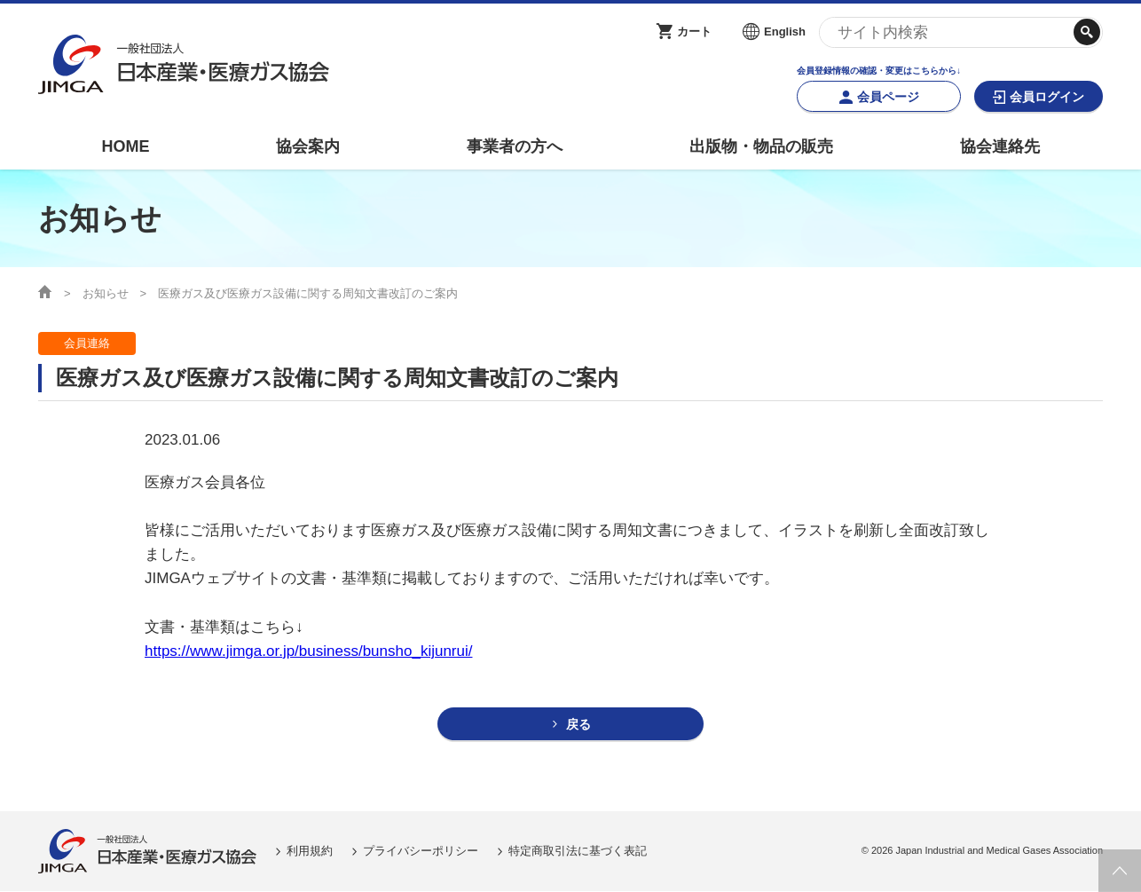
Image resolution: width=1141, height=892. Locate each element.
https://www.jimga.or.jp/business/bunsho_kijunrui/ (308, 651)
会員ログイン (1047, 97)
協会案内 (308, 146)
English (785, 31)
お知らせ (106, 293)
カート (694, 31)
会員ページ (888, 97)
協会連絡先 (1000, 146)
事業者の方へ (515, 146)
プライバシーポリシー (420, 851)
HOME (125, 146)
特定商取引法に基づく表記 (577, 851)
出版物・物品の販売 (761, 146)
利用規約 (310, 851)
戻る (578, 724)
